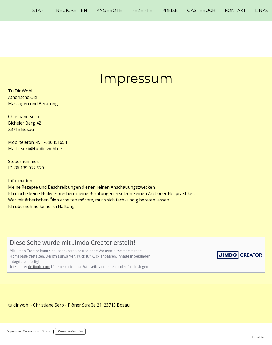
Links (261, 10)
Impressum (14, 331)
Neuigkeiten (71, 10)
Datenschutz (31, 331)
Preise (170, 10)
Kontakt (235, 10)
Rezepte (141, 10)
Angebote (109, 10)
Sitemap (47, 331)
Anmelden (258, 337)
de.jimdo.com (39, 267)
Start (39, 10)
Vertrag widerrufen (70, 331)
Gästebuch (201, 10)
